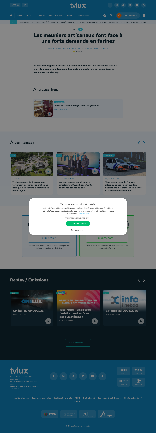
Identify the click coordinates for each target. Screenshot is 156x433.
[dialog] (78, 216)
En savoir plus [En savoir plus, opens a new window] (83, 214)
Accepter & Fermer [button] (78, 224)
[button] (78, 218)
